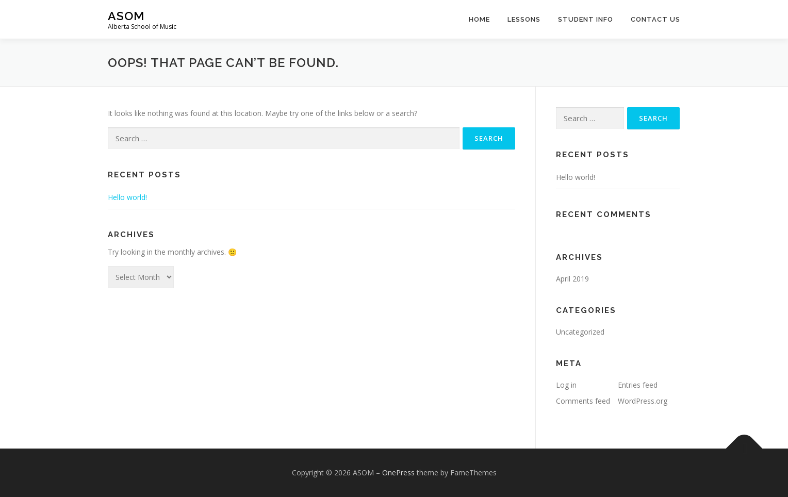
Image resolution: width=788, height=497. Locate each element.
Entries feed (638, 385)
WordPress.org (642, 401)
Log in (566, 385)
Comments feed (583, 401)
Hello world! (127, 197)
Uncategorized (580, 332)
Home (479, 19)
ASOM (126, 16)
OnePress (398, 472)
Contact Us (655, 19)
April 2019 (572, 279)
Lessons (523, 19)
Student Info (585, 19)
